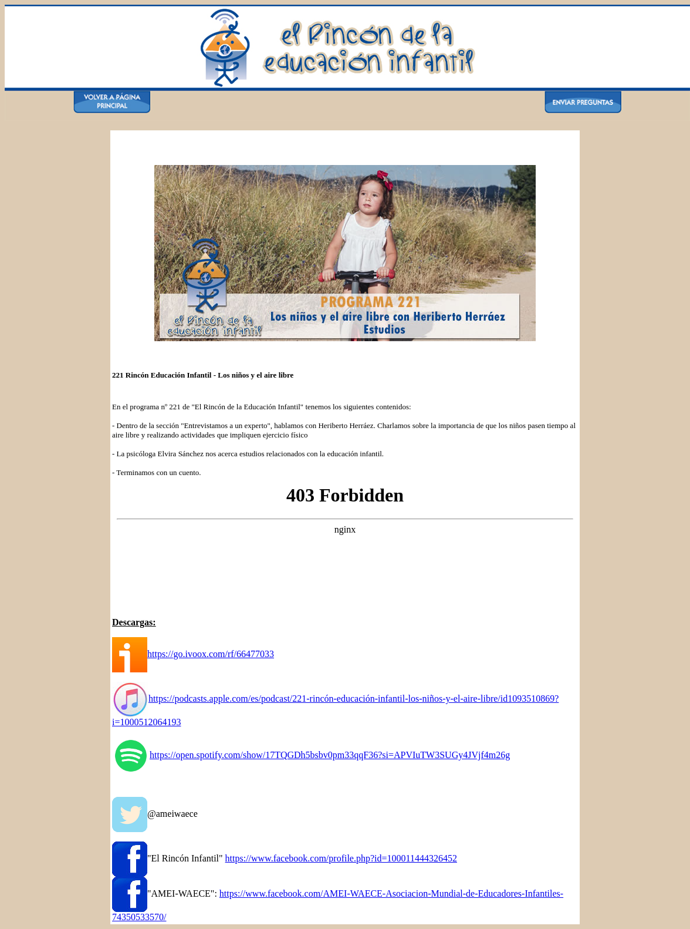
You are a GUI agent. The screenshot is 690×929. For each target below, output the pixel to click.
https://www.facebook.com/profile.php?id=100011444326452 (341, 858)
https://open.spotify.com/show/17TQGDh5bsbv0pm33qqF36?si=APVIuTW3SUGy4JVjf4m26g (311, 755)
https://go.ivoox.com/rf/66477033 (193, 654)
